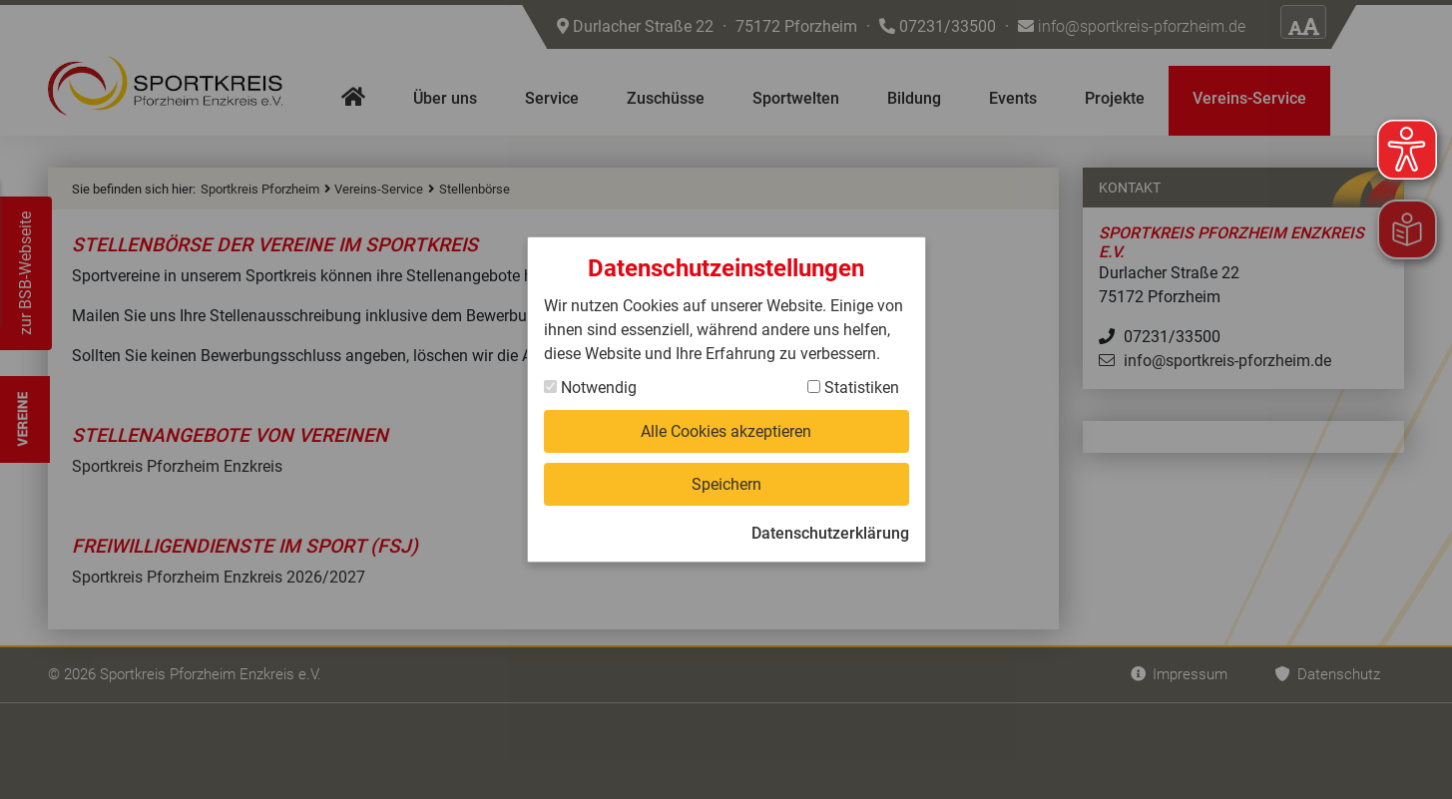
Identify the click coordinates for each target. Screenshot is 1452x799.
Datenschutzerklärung (830, 533)
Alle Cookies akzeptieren (726, 431)
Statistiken (853, 387)
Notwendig (590, 387)
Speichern (726, 484)
